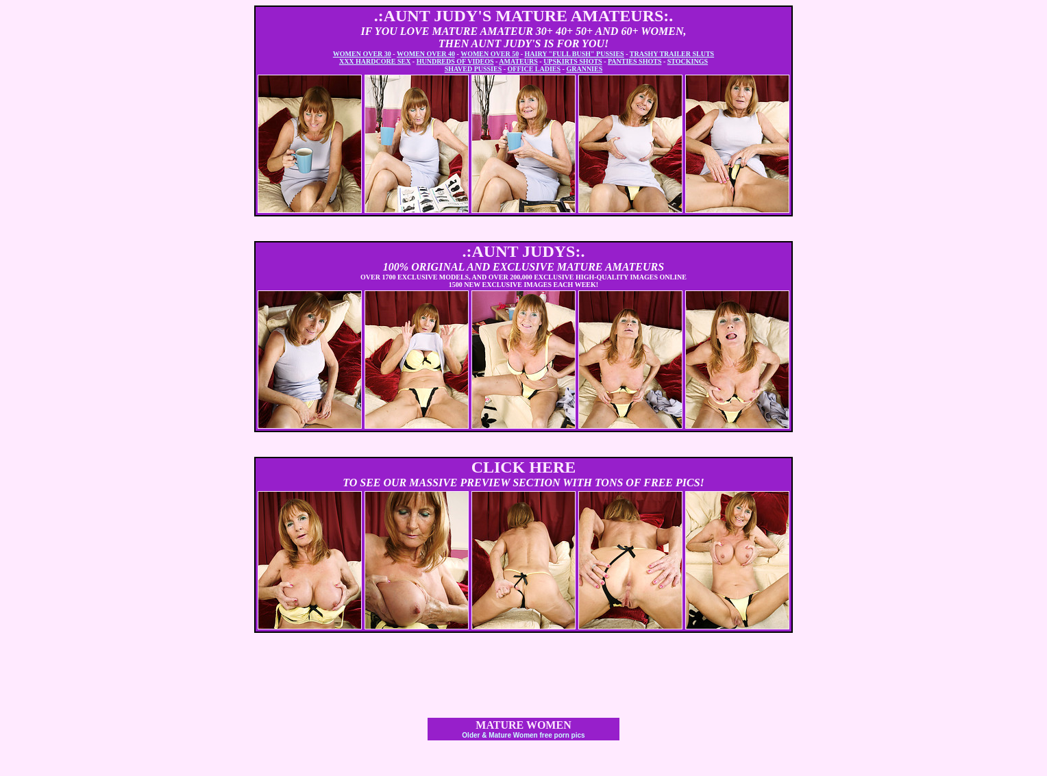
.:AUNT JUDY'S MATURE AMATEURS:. (524, 16)
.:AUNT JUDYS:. (524, 251)
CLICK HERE (523, 467)
